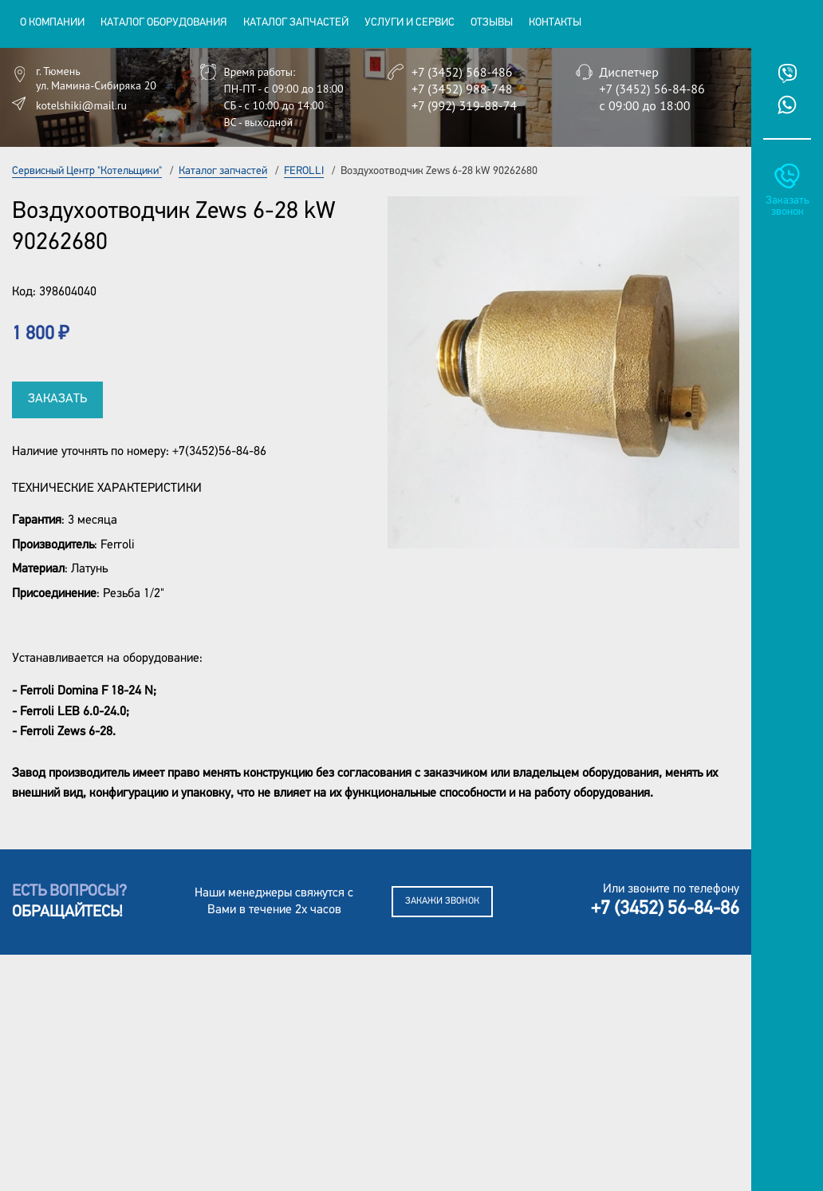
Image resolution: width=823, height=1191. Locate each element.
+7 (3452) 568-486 (462, 72)
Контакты (555, 23)
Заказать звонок (787, 206)
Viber (787, 73)
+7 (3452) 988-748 (462, 89)
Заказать (57, 399)
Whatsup (787, 104)
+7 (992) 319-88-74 (464, 105)
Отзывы (492, 23)
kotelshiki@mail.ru (81, 105)
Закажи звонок (442, 901)
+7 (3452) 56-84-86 (652, 89)
